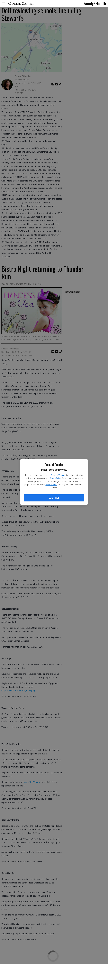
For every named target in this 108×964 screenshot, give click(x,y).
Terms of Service (58, 475)
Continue (54, 497)
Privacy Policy (55, 478)
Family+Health (95, 3)
